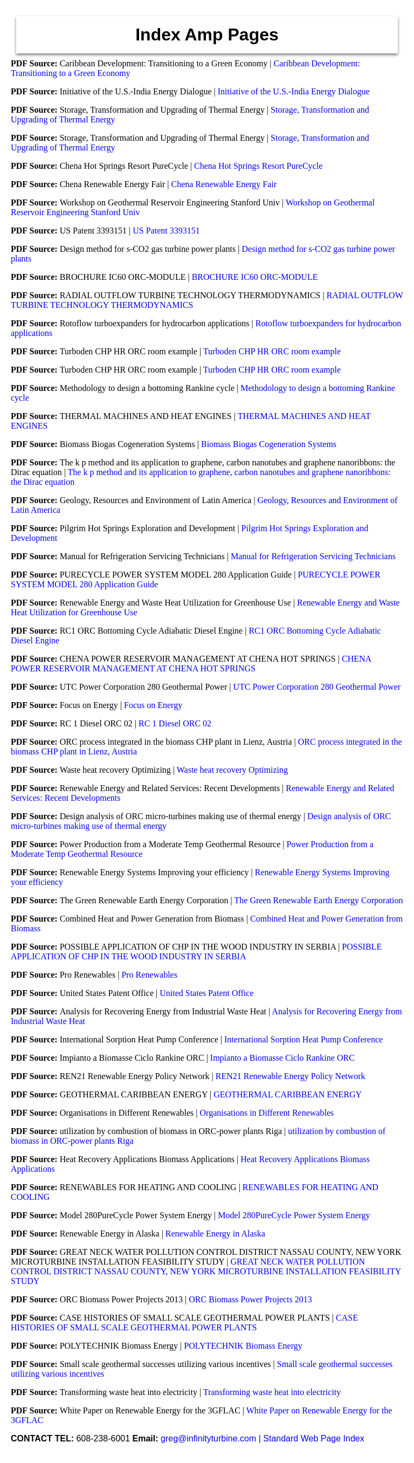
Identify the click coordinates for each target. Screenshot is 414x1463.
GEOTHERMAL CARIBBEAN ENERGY (287, 1094)
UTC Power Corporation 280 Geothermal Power (317, 686)
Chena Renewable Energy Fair (224, 184)
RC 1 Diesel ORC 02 (175, 723)
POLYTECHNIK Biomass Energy (243, 1345)
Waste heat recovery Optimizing (232, 769)
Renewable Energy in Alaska (215, 1233)
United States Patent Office (206, 993)
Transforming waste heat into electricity (272, 1392)
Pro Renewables (149, 974)
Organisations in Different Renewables (267, 1112)
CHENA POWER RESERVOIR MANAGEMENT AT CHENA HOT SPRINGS (191, 663)
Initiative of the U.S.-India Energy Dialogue (294, 91)
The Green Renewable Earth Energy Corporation (318, 900)
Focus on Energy (153, 705)
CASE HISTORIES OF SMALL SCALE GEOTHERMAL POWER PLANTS (184, 1322)
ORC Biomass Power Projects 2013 (250, 1299)
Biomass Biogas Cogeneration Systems (268, 444)
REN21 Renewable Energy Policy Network (290, 1076)
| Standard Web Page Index (311, 1438)
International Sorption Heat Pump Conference (303, 1039)
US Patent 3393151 (166, 230)
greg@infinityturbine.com (210, 1438)
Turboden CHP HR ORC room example (272, 351)
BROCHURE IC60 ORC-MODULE (255, 276)
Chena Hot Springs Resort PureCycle (258, 165)
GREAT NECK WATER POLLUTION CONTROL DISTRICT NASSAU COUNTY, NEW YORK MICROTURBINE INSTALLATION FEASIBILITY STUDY (206, 1271)
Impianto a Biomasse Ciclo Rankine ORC (282, 1057)
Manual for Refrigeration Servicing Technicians (313, 556)
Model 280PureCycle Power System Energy (294, 1215)
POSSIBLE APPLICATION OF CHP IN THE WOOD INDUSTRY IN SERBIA (196, 951)
